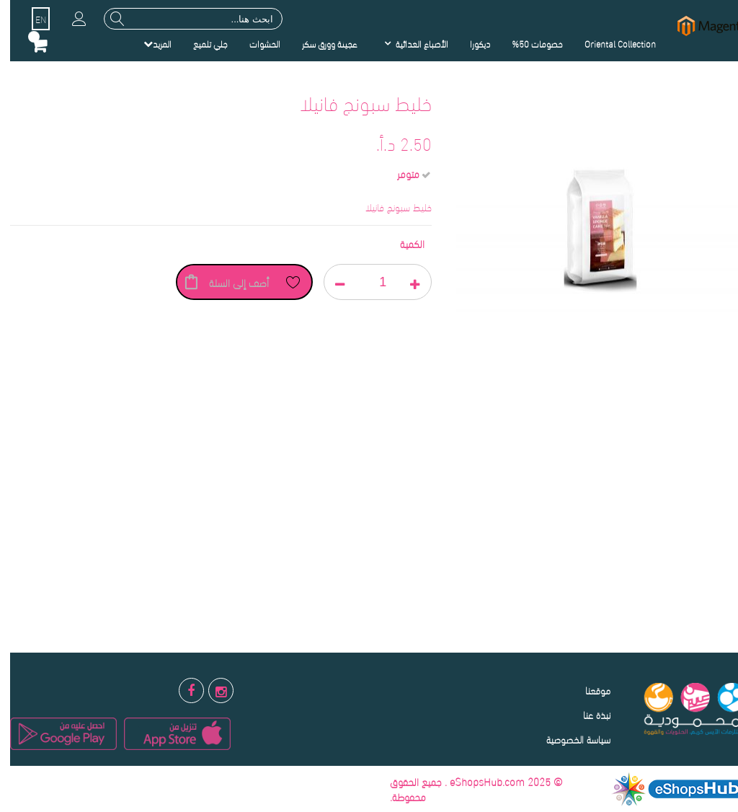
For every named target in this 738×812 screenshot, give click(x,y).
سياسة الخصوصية (568, 739)
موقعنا (587, 690)
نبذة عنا (586, 714)
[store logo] (702, 25)
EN (30, 18)
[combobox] (183, 19)
